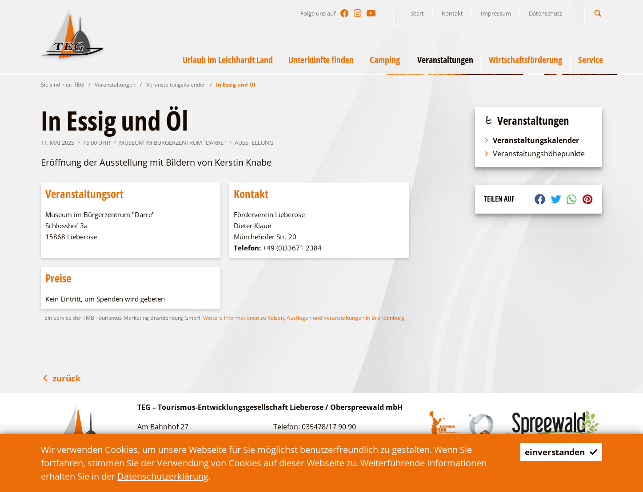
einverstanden (559, 452)
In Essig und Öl (236, 84)
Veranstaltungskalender (175, 84)
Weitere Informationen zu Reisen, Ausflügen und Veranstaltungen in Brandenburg (303, 317)
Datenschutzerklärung (162, 476)
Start (417, 13)
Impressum (496, 13)
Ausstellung (254, 143)
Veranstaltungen (115, 84)
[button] (598, 13)
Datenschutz (545, 13)
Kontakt (452, 13)
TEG (79, 84)
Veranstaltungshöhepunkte (534, 153)
